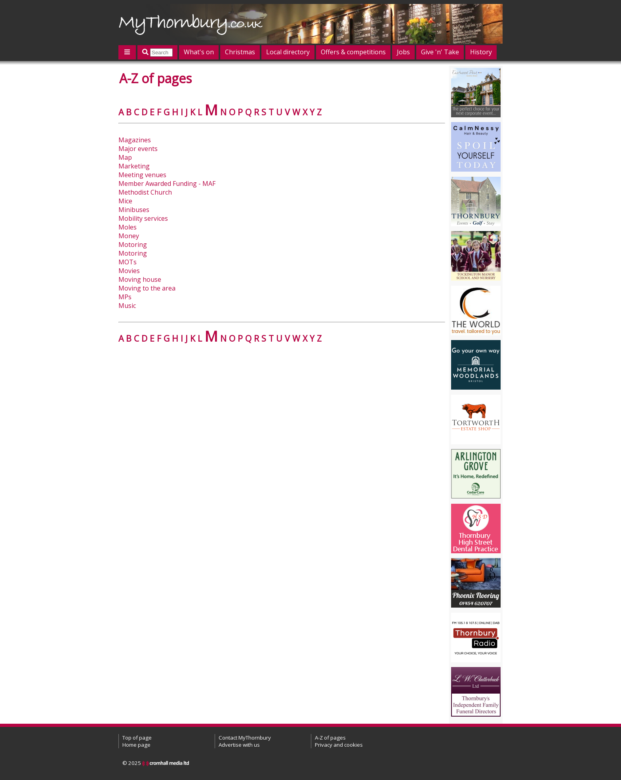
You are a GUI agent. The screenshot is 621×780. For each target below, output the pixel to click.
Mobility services (143, 218)
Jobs (403, 52)
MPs (124, 296)
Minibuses (133, 209)
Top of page (137, 737)
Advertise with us (239, 744)
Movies (129, 270)
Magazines (134, 140)
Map (125, 157)
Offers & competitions (353, 52)
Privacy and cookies (339, 744)
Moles (127, 227)
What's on (199, 52)
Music (127, 305)
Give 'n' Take (440, 52)
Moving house (139, 279)
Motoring (132, 244)
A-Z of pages (330, 737)
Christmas (240, 52)
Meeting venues (142, 174)
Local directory (288, 52)
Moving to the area (146, 288)
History (481, 52)
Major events (138, 148)
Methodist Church (145, 192)
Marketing (134, 166)
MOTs (127, 262)
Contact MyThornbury (245, 737)
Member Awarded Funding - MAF (166, 183)
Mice (125, 201)
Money (128, 235)
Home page (136, 744)
